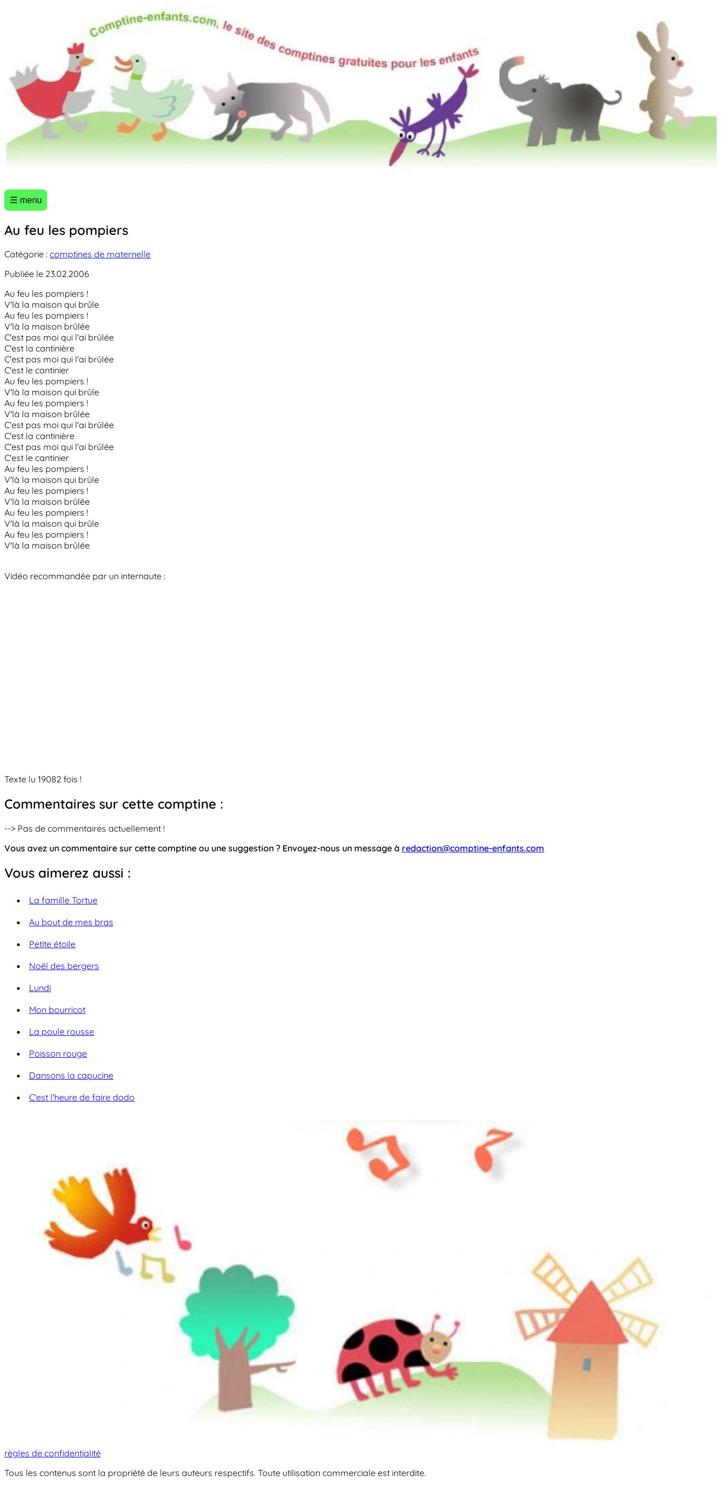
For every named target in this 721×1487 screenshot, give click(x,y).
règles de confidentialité (52, 1453)
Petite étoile (52, 943)
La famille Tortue (63, 900)
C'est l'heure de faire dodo (82, 1097)
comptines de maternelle (100, 254)
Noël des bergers (64, 965)
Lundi (40, 987)
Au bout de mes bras (71, 922)
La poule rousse (61, 1031)
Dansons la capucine (71, 1075)
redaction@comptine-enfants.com (473, 848)
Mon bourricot (57, 1009)
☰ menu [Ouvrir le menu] (26, 200)
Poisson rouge (58, 1053)
